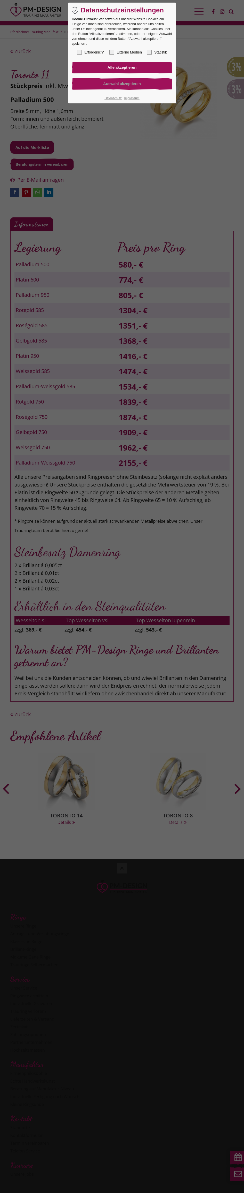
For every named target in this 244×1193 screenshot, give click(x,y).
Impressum (131, 99)
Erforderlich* (90, 52)
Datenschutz (113, 99)
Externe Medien (125, 52)
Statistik (157, 52)
